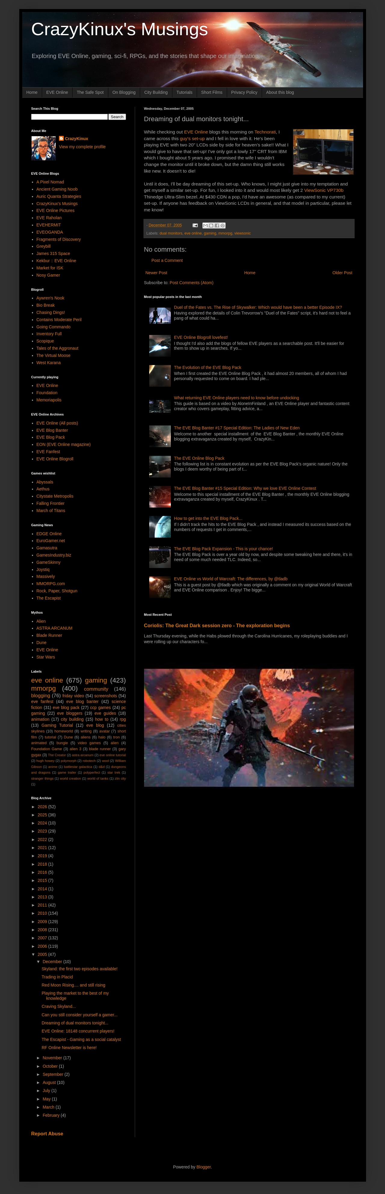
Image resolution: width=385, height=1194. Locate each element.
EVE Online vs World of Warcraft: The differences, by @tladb (231, 578)
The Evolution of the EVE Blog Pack (207, 367)
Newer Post (156, 272)
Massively (45, 576)
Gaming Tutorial (57, 725)
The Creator (57, 755)
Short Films (212, 92)
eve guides (105, 713)
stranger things (42, 778)
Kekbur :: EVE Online (56, 260)
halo (102, 737)
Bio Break (45, 305)
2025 (43, 814)
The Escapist (48, 598)
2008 (43, 929)
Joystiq (43, 569)
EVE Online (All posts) (57, 423)
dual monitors (171, 233)
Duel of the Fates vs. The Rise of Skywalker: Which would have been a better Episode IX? (258, 307)
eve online (193, 233)
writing (86, 731)
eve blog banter (82, 701)
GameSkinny (48, 562)
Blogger (203, 1167)
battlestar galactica (78, 767)
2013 (43, 897)
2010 (43, 913)
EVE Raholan (49, 217)
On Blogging (124, 92)
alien (115, 743)
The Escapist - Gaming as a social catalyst (81, 1039)
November (53, 1057)
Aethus (43, 489)
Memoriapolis (48, 399)
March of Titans (50, 510)
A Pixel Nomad (50, 182)
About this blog (280, 92)
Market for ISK (49, 268)
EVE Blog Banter (52, 430)
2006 (43, 946)
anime (52, 767)
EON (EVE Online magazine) (63, 444)
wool (105, 761)
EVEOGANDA (49, 232)
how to (101, 719)
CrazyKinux (76, 138)
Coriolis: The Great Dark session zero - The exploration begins (217, 625)
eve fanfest (42, 701)
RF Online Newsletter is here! (69, 1047)
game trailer (67, 772)
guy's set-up (192, 138)
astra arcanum (83, 755)
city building (72, 719)
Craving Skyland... (59, 1006)
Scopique (45, 341)
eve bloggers (69, 713)
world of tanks (97, 778)
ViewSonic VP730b (323, 190)
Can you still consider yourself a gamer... (79, 1014)
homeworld (63, 731)
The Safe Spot (90, 92)
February (52, 1115)
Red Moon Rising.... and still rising (73, 985)
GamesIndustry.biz (53, 555)
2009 (43, 921)
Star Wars (45, 657)
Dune (41, 642)
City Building (156, 92)
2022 (43, 839)
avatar (104, 731)
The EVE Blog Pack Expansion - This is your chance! (223, 548)
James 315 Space (53, 253)
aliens (86, 737)
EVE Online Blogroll (54, 458)
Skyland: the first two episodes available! (79, 968)
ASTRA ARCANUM (54, 628)
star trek (113, 772)
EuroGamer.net (50, 540)
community (96, 689)
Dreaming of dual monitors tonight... (75, 1023)
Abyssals (44, 482)
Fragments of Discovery (58, 239)
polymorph (68, 761)
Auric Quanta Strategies (58, 196)
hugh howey (45, 761)
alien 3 (76, 749)
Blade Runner (49, 635)
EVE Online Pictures (55, 210)
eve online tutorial (113, 755)
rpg (123, 719)
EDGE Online (49, 533)
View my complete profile (82, 146)
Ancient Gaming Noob (57, 189)
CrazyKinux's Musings (119, 29)
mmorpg (225, 233)
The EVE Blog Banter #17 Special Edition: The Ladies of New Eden (237, 427)
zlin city (120, 778)
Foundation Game (46, 749)
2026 (43, 806)
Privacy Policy (244, 92)
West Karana (48, 362)
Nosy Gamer (48, 275)
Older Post (342, 272)
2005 (43, 954)
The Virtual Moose (53, 355)
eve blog (95, 725)
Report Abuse (47, 1133)
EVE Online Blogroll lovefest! (201, 337)
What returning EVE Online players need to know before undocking (236, 397)
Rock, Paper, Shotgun (56, 590)
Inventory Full (49, 333)
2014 (43, 888)
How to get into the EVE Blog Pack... (208, 518)
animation (40, 719)
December (53, 961)
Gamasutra (46, 547)
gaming (210, 233)
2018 (43, 864)
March (49, 1107)
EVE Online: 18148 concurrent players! (78, 1031)
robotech (89, 761)
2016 (43, 872)
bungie (62, 743)
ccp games (100, 707)
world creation (70, 778)
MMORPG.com (50, 583)
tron (116, 737)
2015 (43, 880)
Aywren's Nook (50, 298)
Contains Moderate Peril (59, 319)
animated (39, 743)
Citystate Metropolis (54, 496)
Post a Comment (167, 260)
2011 (43, 905)
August (50, 1082)
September (53, 1074)
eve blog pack (66, 707)
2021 (43, 847)
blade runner (100, 749)
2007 (43, 937)
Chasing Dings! (50, 312)
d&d (102, 767)
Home (32, 92)
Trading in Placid (57, 977)
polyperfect (92, 772)
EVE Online (57, 92)
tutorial (50, 737)
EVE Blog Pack (50, 437)
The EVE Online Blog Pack (199, 458)
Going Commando (53, 326)
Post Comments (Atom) (191, 282)
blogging (40, 695)
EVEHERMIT (48, 225)
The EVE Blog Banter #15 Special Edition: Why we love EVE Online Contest (245, 488)
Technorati (265, 131)
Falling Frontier (50, 503)
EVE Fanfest (48, 451)
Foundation (46, 392)
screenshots (105, 695)
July (47, 1090)
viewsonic (242, 233)
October (51, 1066)
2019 (43, 855)
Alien (41, 621)
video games (89, 743)
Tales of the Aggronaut (57, 348)
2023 (43, 831)
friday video (73, 695)
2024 (43, 823)
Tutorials (184, 92)
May (47, 1099)
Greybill (43, 246)
